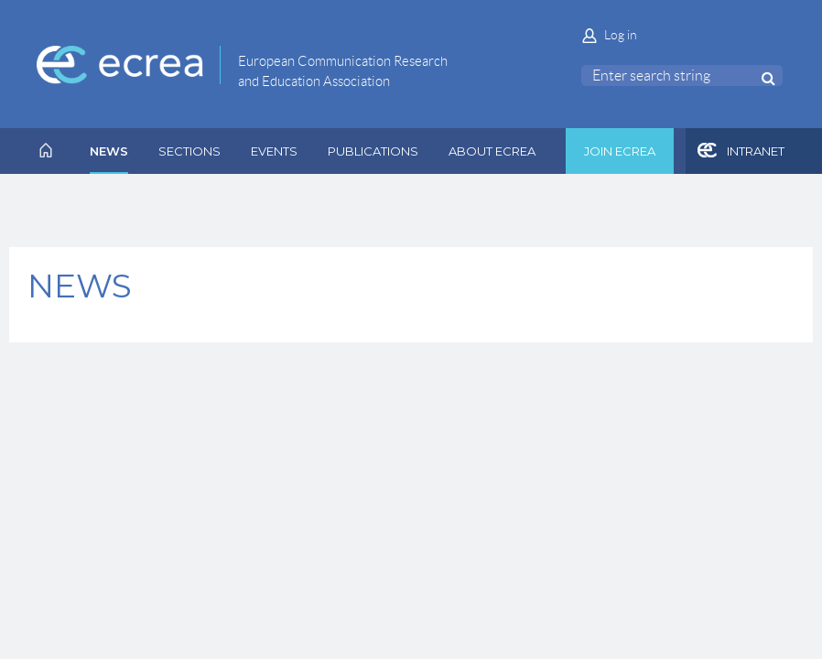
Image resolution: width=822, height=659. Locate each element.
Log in (620, 34)
